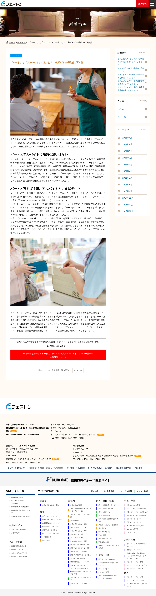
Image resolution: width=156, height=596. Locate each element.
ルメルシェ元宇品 (132, 529)
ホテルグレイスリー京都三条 (136, 508)
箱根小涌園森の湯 (104, 515)
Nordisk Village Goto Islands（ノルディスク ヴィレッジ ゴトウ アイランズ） (137, 555)
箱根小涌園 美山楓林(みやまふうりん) (109, 520)
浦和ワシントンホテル (77, 565)
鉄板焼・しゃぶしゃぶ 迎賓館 (108, 525)
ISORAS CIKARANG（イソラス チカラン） (137, 585)
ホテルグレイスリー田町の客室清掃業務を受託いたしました (131, 88)
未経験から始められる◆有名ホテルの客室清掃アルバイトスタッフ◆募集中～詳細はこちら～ (58, 355)
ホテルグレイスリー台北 (135, 577)
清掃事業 (32, 468)
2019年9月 (127, 184)
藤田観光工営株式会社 (18, 546)
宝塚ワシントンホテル (134, 519)
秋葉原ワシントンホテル (78, 551)
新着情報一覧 (83, 468)
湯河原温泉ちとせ (104, 532)
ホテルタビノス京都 (133, 505)
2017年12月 (128, 198)
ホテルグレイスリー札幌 (50, 505)
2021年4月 (127, 171)
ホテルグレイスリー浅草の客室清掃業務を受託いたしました (131, 82)
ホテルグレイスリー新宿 (78, 541)
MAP (13, 431)
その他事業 (58, 468)
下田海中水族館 (104, 542)
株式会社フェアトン (18, 549)
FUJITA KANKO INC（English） (18, 502)
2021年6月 (127, 164)
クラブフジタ (15, 533)
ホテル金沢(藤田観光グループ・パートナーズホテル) (109, 577)
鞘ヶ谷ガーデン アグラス (135, 569)
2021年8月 (127, 151)
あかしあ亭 (46, 540)
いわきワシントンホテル (50, 533)
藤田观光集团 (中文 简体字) (20, 507)
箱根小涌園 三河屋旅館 (106, 508)
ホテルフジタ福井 (104, 572)
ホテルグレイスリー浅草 (78, 531)
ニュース (122, 117)
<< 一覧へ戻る (58, 370)
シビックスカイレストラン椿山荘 (80, 516)
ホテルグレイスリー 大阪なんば (137, 512)
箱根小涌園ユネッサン (106, 512)
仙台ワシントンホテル (49, 516)
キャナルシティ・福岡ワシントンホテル (137, 545)
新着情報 (21, 42)
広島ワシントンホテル (134, 522)
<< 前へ (38, 370)
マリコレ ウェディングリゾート (137, 565)
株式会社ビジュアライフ (19, 553)
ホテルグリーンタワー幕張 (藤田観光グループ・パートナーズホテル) (80, 571)
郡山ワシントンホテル (49, 530)
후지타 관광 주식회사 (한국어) (21, 516)
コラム (121, 109)
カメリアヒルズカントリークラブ (80, 579)
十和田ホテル (46, 537)
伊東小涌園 (102, 535)
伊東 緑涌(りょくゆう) (106, 538)
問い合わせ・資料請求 (102, 468)
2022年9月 (127, 144)
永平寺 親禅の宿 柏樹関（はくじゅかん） (109, 564)
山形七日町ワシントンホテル (51, 519)
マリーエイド (131, 532)
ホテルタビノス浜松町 (77, 534)
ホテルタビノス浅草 (77, 538)
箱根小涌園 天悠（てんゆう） (108, 505)
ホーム (12, 42)
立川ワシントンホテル (77, 558)
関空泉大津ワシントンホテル (136, 515)
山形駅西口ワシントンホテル (51, 523)
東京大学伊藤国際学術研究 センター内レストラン (80, 510)
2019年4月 (127, 191)
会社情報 (70, 468)
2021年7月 (127, 158)
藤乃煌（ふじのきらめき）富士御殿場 (109, 547)
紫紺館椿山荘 (74, 520)
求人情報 (142, 4)
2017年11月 (128, 204)
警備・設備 (45, 468)
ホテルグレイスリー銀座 (78, 524)
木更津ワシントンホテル (78, 583)
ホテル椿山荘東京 (76, 505)
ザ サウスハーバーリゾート (136, 526)
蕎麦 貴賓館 (102, 528)
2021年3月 (127, 178)
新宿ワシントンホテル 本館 (80, 544)
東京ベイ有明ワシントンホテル (80, 555)
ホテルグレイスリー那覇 (135, 562)
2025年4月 (127, 138)
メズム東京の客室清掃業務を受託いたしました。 (131, 69)
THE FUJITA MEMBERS (19, 529)
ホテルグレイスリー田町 (78, 527)
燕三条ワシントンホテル (107, 559)
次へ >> (78, 370)
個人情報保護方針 (123, 468)
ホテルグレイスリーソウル (135, 580)
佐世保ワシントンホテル (135, 550)
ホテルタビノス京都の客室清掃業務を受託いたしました (131, 76)
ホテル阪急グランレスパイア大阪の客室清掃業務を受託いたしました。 (131, 62)
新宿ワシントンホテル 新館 (80, 548)
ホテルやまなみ (104, 569)
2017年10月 (128, 211)
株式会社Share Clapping (19, 556)
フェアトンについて (16, 468)
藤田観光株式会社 (17, 497)
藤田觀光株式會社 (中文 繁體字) (20, 511)
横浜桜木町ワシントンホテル (80, 562)
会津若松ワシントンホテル (51, 526)
